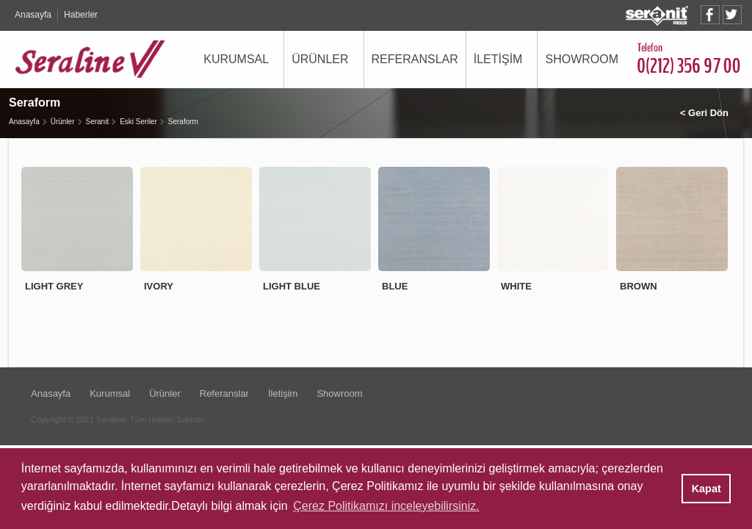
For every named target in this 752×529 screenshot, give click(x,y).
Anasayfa (33, 15)
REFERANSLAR (415, 59)
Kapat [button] (706, 488)
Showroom (339, 393)
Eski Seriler (138, 122)
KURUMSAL (236, 59)
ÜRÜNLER (320, 59)
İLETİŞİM (498, 59)
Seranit (97, 122)
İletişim (282, 393)
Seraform (183, 122)
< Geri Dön (704, 112)
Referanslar (224, 393)
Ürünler (63, 122)
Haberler (81, 15)
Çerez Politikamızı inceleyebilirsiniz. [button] (386, 506)
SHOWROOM (581, 59)
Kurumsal (110, 393)
